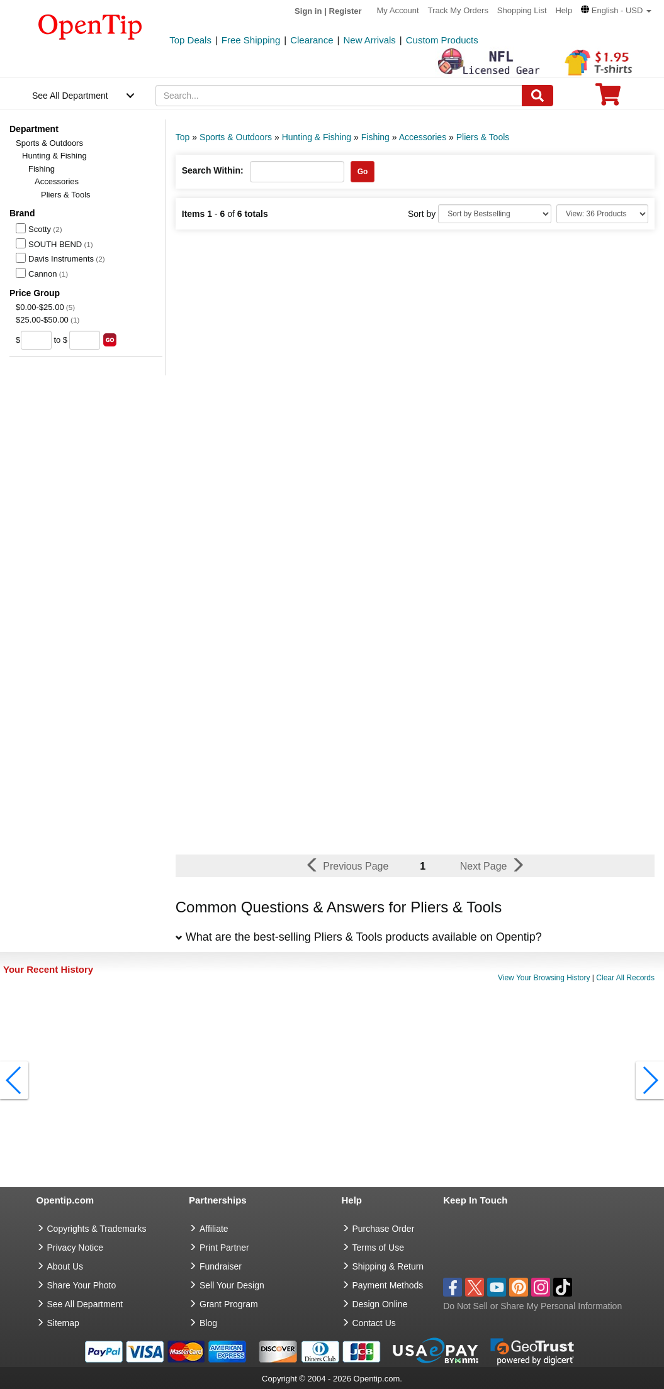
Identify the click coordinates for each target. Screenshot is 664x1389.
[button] (616, 10)
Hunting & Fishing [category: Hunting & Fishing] (317, 137)
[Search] (537, 95)
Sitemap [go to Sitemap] (63, 1323)
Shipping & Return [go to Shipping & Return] (388, 1266)
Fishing (41, 169)
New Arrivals (369, 40)
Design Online (380, 1304)
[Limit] (602, 213)
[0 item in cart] (608, 98)
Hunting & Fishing (54, 155)
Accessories (57, 181)
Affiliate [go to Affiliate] (214, 1229)
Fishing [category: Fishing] (375, 137)
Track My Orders (458, 10)
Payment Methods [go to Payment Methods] (388, 1285)
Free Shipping (251, 40)
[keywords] (338, 95)
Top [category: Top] (183, 137)
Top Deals (190, 40)
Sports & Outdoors (49, 143)
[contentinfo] (90, 26)
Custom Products (442, 40)
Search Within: (213, 170)
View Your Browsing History (544, 977)
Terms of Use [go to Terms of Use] (378, 1247)
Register (345, 11)
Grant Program (229, 1304)
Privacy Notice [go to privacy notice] (75, 1247)
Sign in (308, 11)
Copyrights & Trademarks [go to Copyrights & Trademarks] (97, 1229)
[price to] (84, 340)
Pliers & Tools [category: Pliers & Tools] (483, 137)
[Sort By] (494, 213)
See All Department (70, 96)
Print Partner (224, 1247)
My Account (398, 10)
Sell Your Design (232, 1285)
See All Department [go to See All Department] (85, 1304)
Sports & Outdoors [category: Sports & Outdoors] (236, 137)
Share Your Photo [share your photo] (81, 1285)
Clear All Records (625, 977)
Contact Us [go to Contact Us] (374, 1323)
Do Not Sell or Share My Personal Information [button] (532, 1306)
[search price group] (109, 339)
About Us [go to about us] (65, 1266)
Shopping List (522, 10)
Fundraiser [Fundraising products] (221, 1266)
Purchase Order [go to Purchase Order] (383, 1229)
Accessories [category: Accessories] (422, 137)
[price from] (36, 340)
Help (563, 10)
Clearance (311, 40)
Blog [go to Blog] (208, 1323)
